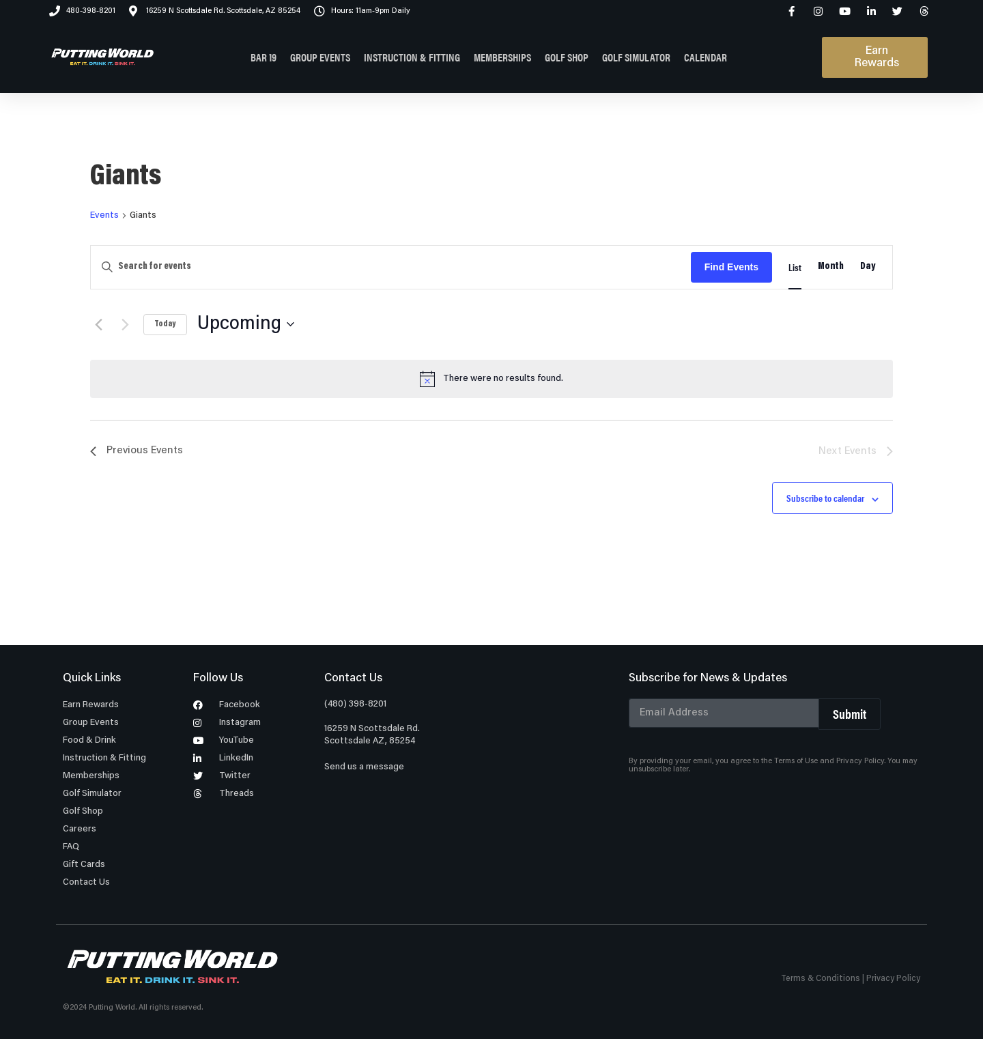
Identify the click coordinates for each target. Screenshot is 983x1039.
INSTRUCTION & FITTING (412, 57)
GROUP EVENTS (320, 57)
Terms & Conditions (820, 978)
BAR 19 (263, 57)
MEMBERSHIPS (502, 57)
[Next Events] (125, 324)
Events (104, 215)
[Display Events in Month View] (831, 267)
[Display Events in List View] (794, 267)
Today (165, 324)
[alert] (491, 379)
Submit (849, 713)
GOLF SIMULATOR (636, 57)
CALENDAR (705, 57)
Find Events (731, 266)
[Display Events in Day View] (868, 267)
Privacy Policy (860, 761)
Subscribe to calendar (825, 497)
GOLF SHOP (566, 57)
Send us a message (364, 767)
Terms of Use (796, 761)
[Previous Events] (98, 324)
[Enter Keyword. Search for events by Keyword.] (391, 267)
